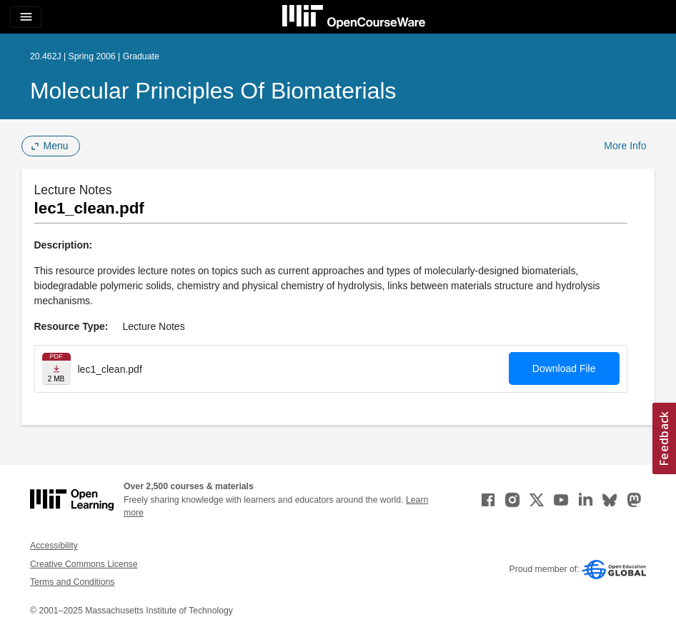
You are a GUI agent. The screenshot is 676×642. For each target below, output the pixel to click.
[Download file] (56, 369)
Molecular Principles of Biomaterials (213, 91)
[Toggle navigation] (25, 17)
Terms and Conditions (72, 582)
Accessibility (54, 546)
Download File (564, 368)
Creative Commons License (83, 564)
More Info (625, 145)
